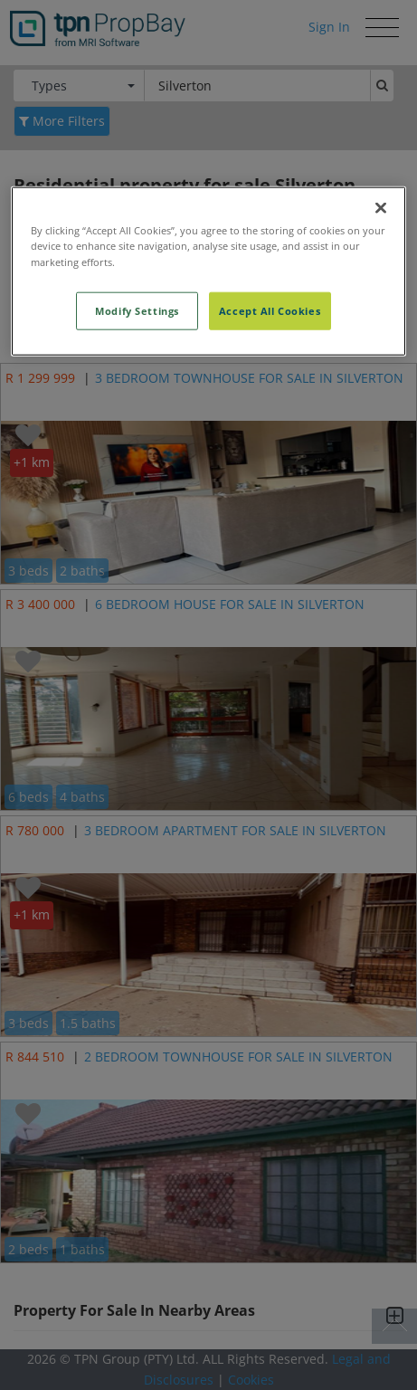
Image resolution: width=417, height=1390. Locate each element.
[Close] (381, 208)
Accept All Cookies (269, 310)
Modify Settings (137, 310)
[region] (209, 271)
